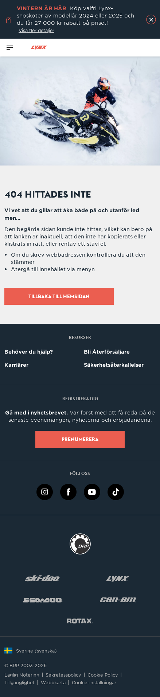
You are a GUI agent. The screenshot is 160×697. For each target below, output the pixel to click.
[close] (151, 19)
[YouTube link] (92, 491)
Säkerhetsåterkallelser (114, 365)
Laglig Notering (21, 675)
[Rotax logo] (79, 621)
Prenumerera (80, 439)
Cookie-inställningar (94, 682)
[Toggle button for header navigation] (10, 48)
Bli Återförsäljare (107, 351)
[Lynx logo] (39, 48)
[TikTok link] (116, 491)
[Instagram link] (44, 491)
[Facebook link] (68, 491)
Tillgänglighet (19, 682)
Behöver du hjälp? (28, 351)
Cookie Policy (102, 675)
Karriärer (16, 365)
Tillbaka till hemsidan (59, 296)
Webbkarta (53, 682)
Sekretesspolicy (63, 675)
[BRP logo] (80, 543)
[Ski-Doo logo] (42, 579)
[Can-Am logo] (118, 599)
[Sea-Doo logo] (42, 599)
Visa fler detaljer (36, 30)
